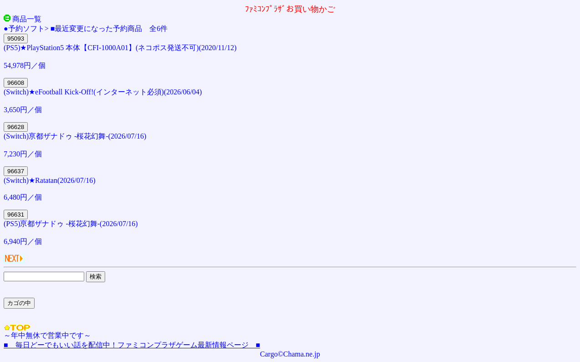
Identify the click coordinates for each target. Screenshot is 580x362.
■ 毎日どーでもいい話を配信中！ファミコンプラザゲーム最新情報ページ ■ (132, 345)
